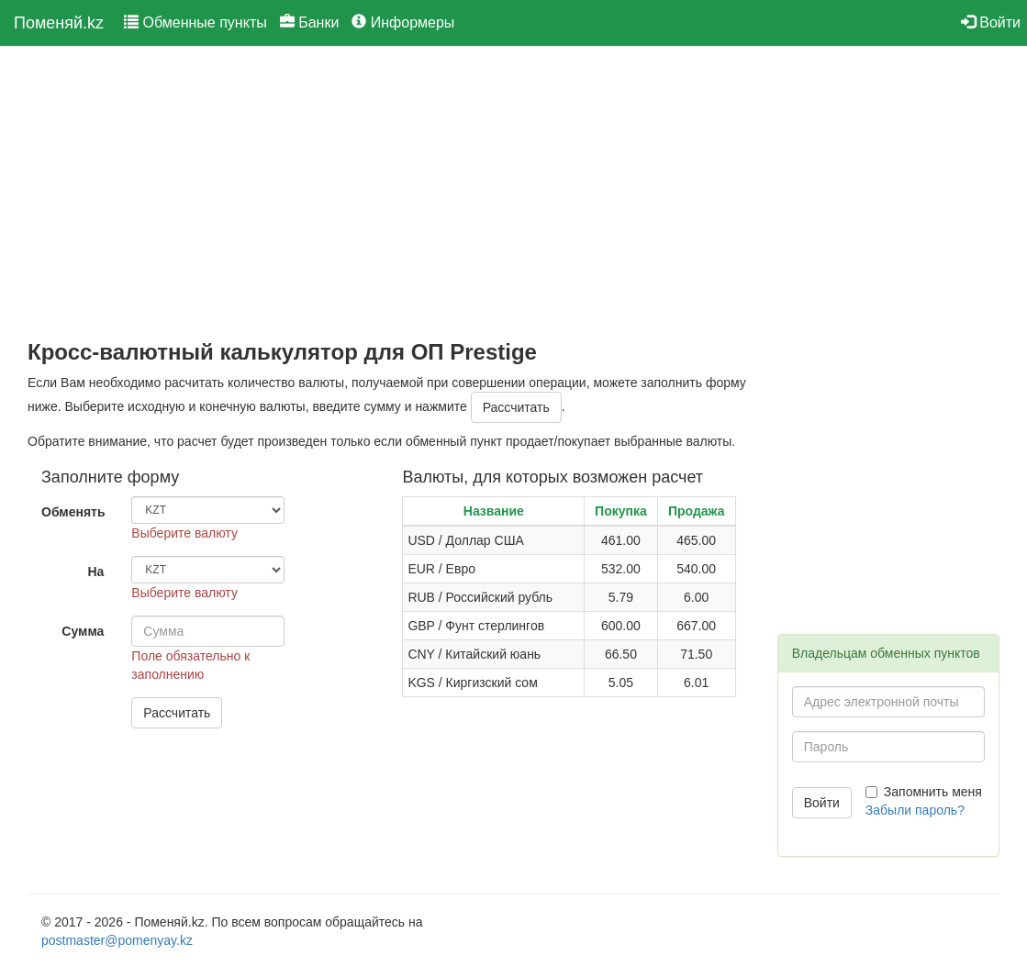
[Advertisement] (389, 193)
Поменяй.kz (59, 23)
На (95, 571)
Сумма (82, 631)
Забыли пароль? (915, 810)
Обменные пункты (195, 22)
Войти (991, 22)
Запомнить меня (923, 791)
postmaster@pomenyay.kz (117, 940)
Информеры (403, 22)
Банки (310, 22)
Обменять (73, 512)
